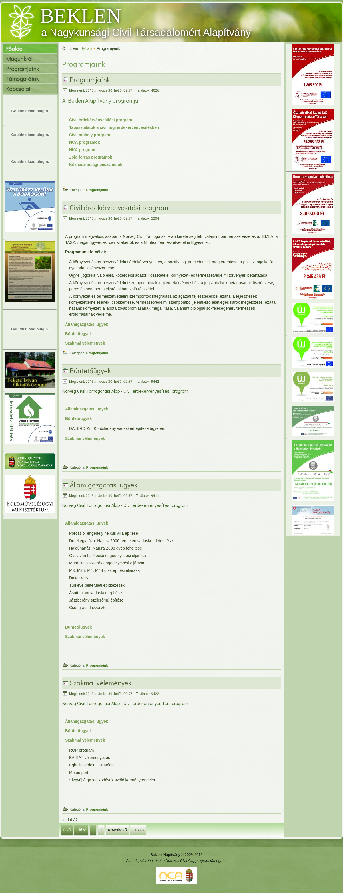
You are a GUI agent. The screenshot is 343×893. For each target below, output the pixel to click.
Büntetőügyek (78, 334)
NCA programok (84, 142)
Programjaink (22, 68)
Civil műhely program (89, 135)
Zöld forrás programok (90, 157)
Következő (117, 830)
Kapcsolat (18, 88)
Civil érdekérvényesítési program (100, 120)
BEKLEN (80, 15)
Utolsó (138, 830)
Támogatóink (22, 78)
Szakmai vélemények (85, 343)
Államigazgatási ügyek (86, 324)
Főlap (87, 48)
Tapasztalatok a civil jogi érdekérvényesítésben (114, 127)
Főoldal (14, 48)
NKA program (82, 150)
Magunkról (19, 58)
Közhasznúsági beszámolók (95, 164)
